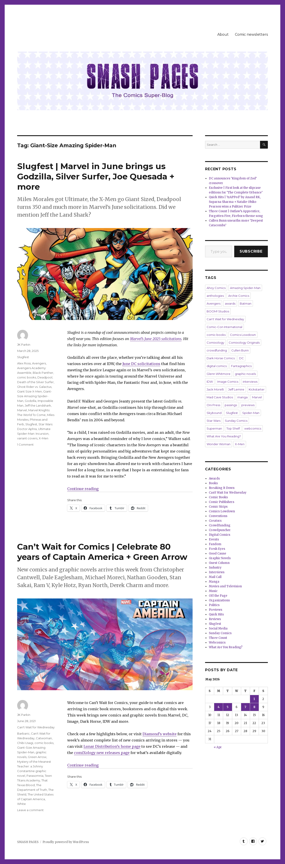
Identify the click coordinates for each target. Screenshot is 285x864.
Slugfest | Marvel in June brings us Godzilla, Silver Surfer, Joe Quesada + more (95, 176)
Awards (214, 478)
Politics (214, 605)
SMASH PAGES (28, 842)
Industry (215, 567)
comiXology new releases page (102, 752)
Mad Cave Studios (220, 397)
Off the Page (218, 596)
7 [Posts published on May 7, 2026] (245, 707)
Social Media (218, 628)
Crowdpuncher (220, 530)
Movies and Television (225, 586)
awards (230, 303)
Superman (214, 428)
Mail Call (215, 577)
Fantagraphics (241, 366)
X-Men (43, 438)
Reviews (215, 619)
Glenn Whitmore (218, 374)
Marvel (22, 410)
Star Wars (213, 420)
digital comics (217, 366)
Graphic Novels (220, 558)
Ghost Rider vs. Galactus (34, 386)
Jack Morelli (215, 389)
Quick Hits (216, 614)
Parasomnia (34, 775)
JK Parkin (23, 344)
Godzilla (30, 401)
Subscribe (251, 251)
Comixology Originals (244, 342)
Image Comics (227, 381)
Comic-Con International (224, 327)
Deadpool (44, 377)
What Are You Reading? (224, 436)
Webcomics (217, 642)
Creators (215, 521)
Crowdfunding (219, 525)
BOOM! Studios (218, 311)
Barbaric (23, 733)
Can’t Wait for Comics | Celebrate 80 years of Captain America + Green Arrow (102, 552)
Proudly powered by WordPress (66, 842)
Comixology (215, 342)
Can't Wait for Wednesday (36, 727)
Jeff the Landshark (38, 405)
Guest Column (219, 563)
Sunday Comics (236, 420)
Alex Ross (24, 363)
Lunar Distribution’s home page (111, 746)
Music (213, 591)
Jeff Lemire (236, 389)
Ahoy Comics (216, 288)
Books (213, 483)
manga (242, 397)
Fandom (215, 544)
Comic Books (218, 497)
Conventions (218, 516)
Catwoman (44, 738)
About (223, 34)
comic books (26, 377)
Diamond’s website (159, 734)
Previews (215, 610)
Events (214, 539)
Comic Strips (218, 507)
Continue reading (83, 488)
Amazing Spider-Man (245, 288)
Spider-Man (250, 413)
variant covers (27, 438)
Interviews (216, 572)
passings (231, 405)
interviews (250, 381)
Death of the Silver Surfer (35, 382)
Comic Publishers (221, 502)
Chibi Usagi (25, 743)
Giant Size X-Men (29, 391)
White (21, 804)
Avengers (39, 363)
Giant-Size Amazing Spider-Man (34, 396)
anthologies (215, 295)
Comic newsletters (251, 34)
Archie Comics (238, 295)
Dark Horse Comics (221, 358)
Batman (245, 303)
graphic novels (245, 374)
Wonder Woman (218, 444)
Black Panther (43, 372)
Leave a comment (30, 810)
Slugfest (23, 357)
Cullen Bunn (240, 350)
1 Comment (25, 444)
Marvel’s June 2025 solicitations (155, 338)
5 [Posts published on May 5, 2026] (227, 707)
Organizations (219, 600)
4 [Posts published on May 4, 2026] (219, 707)
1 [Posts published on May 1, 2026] (254, 699)
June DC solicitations (141, 363)
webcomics (252, 428)
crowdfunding (217, 350)
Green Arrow (37, 757)
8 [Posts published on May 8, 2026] (254, 707)
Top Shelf (233, 428)
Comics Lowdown (243, 334)
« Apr (218, 747)
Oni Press (213, 405)
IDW (210, 381)
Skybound (214, 413)
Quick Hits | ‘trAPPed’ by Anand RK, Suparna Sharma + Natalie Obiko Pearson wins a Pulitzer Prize (235, 201)
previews (247, 405)
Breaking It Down (221, 488)
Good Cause (217, 553)
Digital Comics (219, 535)
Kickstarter (257, 389)
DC (241, 358)
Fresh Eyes (217, 549)
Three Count (218, 638)
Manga (214, 582)
